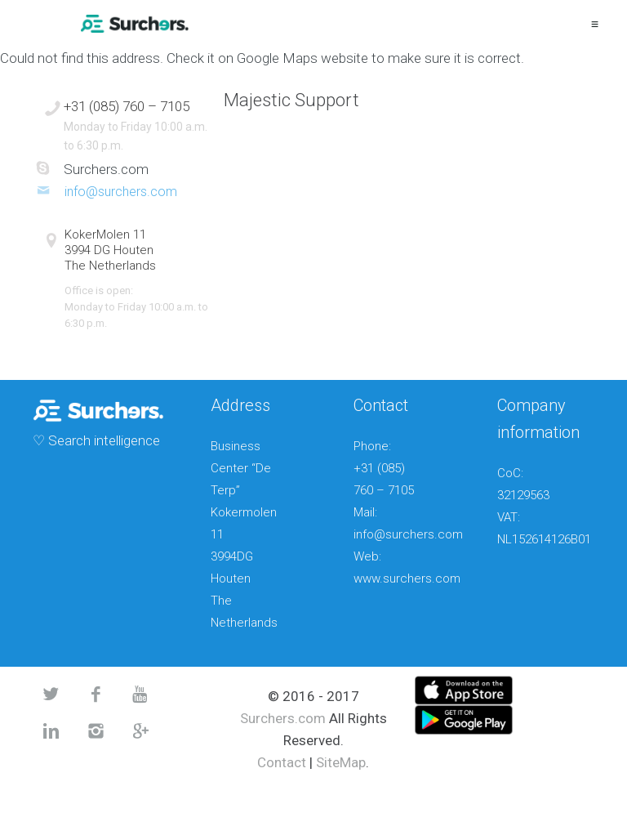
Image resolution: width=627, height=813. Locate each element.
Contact (281, 762)
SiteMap (341, 762)
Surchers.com (283, 718)
